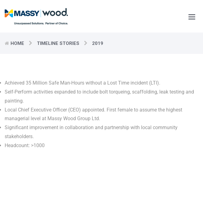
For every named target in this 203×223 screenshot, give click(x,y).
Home (17, 43)
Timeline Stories (58, 43)
